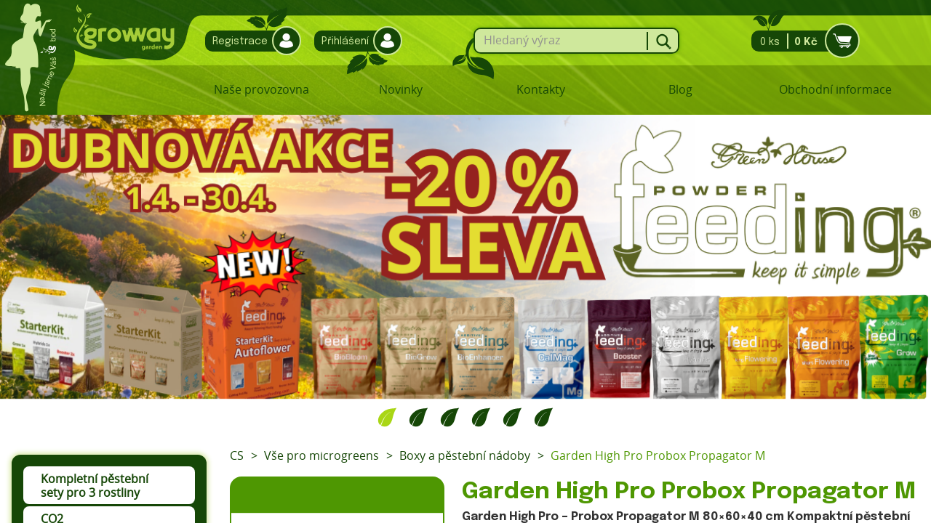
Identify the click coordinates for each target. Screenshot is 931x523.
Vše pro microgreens (321, 455)
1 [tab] (387, 416)
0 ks (801, 41)
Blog (680, 89)
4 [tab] (481, 416)
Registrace (249, 41)
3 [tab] (450, 416)
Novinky (401, 89)
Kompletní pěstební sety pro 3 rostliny (94, 485)
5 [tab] (512, 416)
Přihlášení (354, 41)
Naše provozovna (261, 89)
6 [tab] (543, 416)
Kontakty (540, 89)
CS (237, 455)
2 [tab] (418, 416)
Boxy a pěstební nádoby (464, 455)
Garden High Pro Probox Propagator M (658, 455)
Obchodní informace (835, 89)
